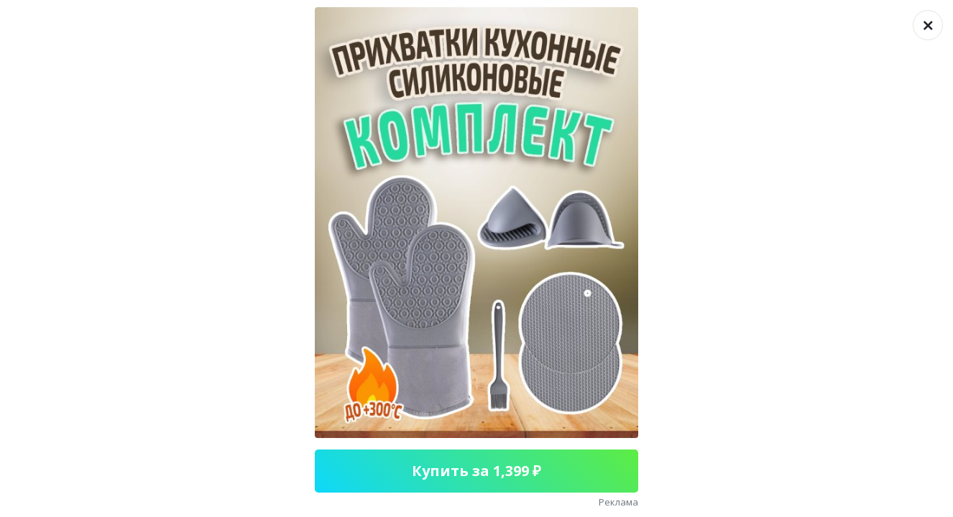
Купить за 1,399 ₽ (476, 470)
